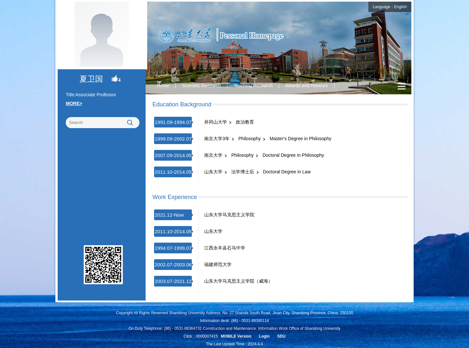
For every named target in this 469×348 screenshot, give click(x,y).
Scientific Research (201, 85)
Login (264, 336)
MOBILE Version (236, 336)
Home (163, 85)
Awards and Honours (306, 85)
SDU (281, 336)
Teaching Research (253, 85)
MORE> (74, 103)
